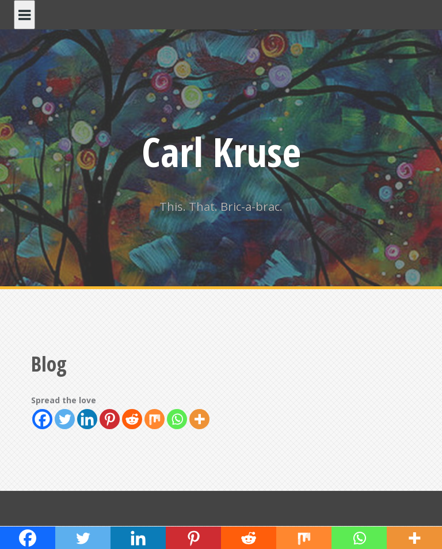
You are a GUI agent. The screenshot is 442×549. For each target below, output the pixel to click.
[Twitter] (65, 419)
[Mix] (154, 419)
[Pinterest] (110, 419)
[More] (199, 419)
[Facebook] (42, 419)
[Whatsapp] (177, 419)
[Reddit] (132, 419)
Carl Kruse (221, 151)
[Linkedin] (87, 419)
